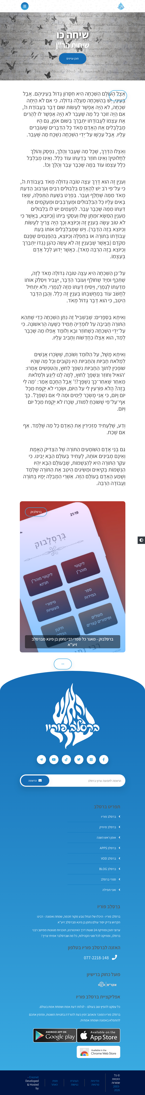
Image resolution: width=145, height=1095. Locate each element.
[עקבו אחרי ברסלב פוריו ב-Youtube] (53, 759)
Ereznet (34, 1077)
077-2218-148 (96, 957)
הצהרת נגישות (74, 1082)
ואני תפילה (111, 890)
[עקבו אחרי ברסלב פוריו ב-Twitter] (78, 759)
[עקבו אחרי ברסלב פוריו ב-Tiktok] (66, 759)
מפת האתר (54, 1082)
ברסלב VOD (110, 858)
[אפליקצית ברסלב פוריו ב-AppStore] (98, 1035)
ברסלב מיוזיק (109, 827)
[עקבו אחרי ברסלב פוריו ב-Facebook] (103, 759)
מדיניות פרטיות (95, 1082)
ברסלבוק (36, 512)
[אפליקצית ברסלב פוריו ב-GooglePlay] (55, 1035)
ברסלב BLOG (109, 869)
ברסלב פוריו (110, 816)
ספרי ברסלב (110, 879)
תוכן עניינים (72, 58)
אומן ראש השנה (108, 837)
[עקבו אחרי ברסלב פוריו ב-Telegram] (41, 759)
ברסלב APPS (110, 848)
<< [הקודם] (118, 95)
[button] (141, 540)
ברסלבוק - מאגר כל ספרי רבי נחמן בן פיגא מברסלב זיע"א (72, 641)
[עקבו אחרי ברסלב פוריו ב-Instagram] (91, 759)
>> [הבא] (62, 664)
